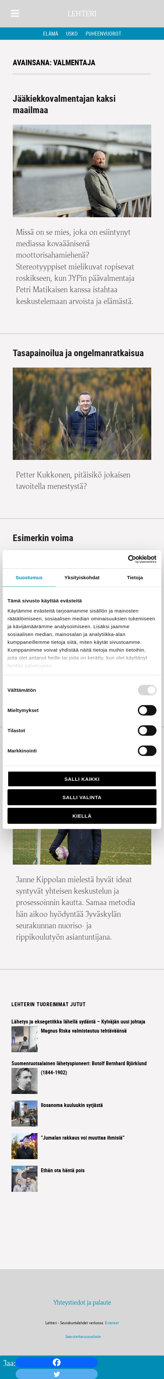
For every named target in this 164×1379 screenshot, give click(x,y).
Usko (72, 33)
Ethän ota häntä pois (63, 1170)
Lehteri (82, 13)
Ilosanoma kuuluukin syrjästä (72, 1105)
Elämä (50, 33)
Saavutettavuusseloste (82, 1336)
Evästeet (112, 1322)
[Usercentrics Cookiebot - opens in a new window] (127, 559)
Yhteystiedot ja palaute (82, 1302)
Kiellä (82, 815)
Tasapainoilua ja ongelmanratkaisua (78, 352)
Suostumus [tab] (29, 577)
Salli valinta (81, 797)
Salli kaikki (82, 778)
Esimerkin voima (43, 537)
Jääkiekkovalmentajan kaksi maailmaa (64, 104)
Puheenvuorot (103, 33)
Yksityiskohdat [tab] (81, 577)
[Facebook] (57, 1362)
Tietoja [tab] (135, 577)
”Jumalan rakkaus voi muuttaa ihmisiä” (82, 1137)
